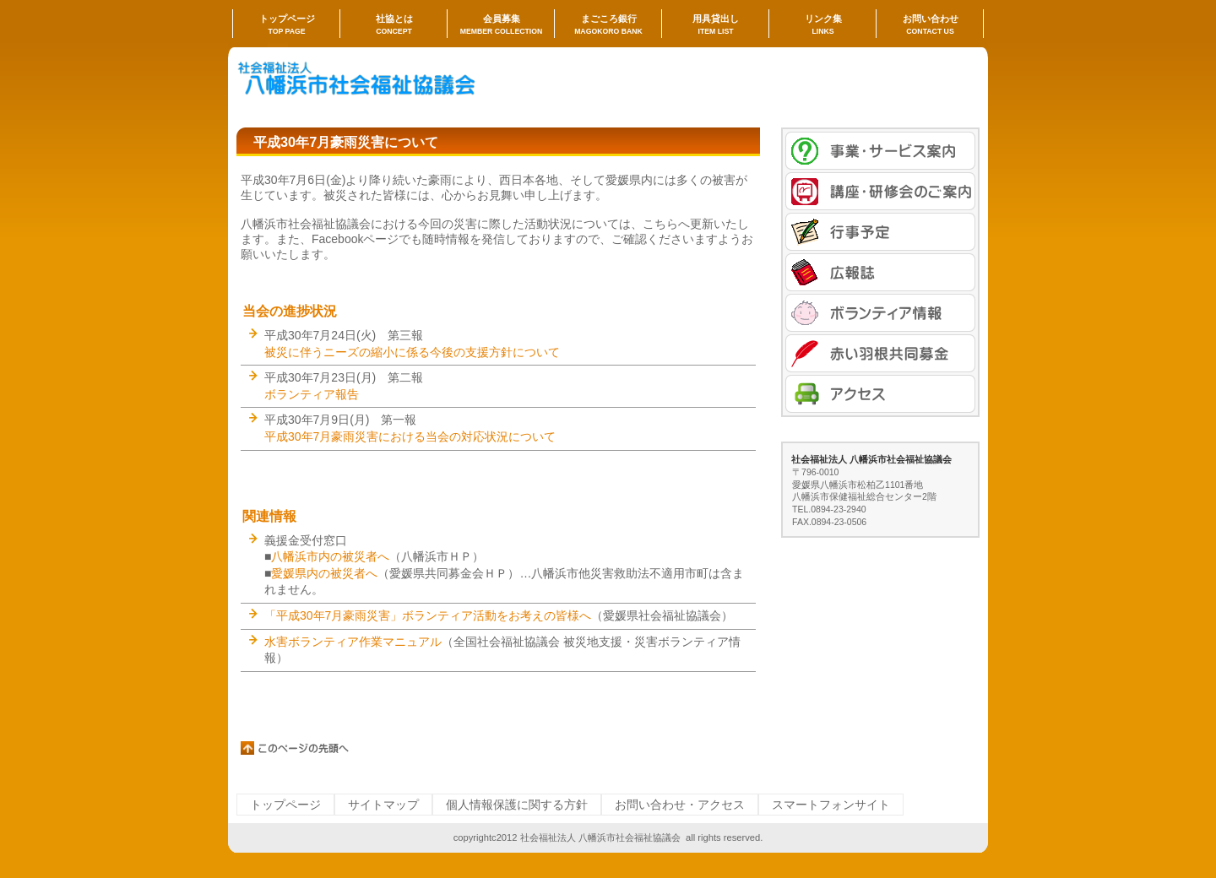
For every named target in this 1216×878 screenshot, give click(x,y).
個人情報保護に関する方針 (517, 804)
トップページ (285, 804)
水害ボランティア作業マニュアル (353, 641)
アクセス (880, 394)
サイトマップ (383, 804)
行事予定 (880, 232)
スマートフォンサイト (831, 804)
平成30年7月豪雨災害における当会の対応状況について (410, 436)
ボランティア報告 (311, 394)
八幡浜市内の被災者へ (330, 556)
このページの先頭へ (295, 748)
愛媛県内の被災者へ (324, 573)
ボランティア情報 (880, 313)
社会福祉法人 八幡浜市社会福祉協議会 (405, 81)
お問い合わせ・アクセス (680, 804)
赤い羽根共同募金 (880, 353)
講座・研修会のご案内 (880, 191)
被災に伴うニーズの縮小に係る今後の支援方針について (412, 352)
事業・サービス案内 (880, 151)
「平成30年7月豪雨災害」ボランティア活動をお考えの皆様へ (427, 615)
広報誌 (880, 272)
